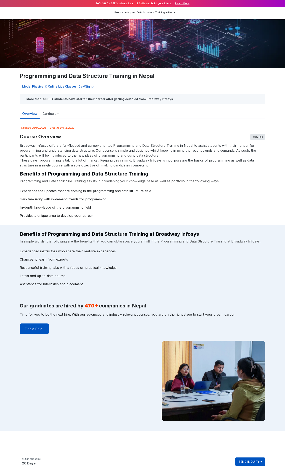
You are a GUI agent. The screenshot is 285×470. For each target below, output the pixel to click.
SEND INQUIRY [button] (250, 461)
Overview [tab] (29, 114)
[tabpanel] (142, 278)
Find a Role (33, 329)
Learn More (182, 3)
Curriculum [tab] (50, 114)
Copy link (258, 137)
